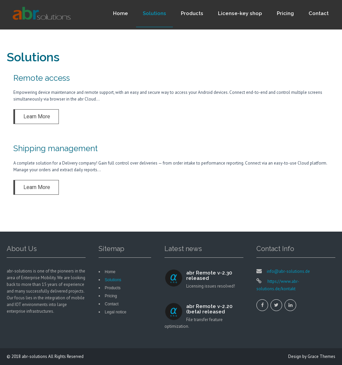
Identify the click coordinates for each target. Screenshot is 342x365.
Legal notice (115, 312)
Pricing (285, 13)
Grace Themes (321, 356)
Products (192, 13)
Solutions (154, 13)
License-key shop (240, 13)
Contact (319, 13)
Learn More (36, 116)
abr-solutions (34, 356)
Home (120, 13)
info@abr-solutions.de (288, 271)
